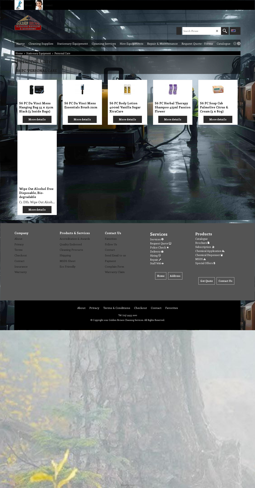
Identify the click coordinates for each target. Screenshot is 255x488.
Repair (155, 259)
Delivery (156, 251)
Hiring (155, 255)
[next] (239, 43)
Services (156, 239)
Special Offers (205, 263)
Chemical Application (209, 251)
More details (37, 119)
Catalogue (201, 239)
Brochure (202, 243)
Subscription (205, 247)
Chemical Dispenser (209, 255)
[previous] (235, 43)
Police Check (159, 247)
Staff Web (157, 263)
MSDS (200, 259)
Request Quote (160, 243)
